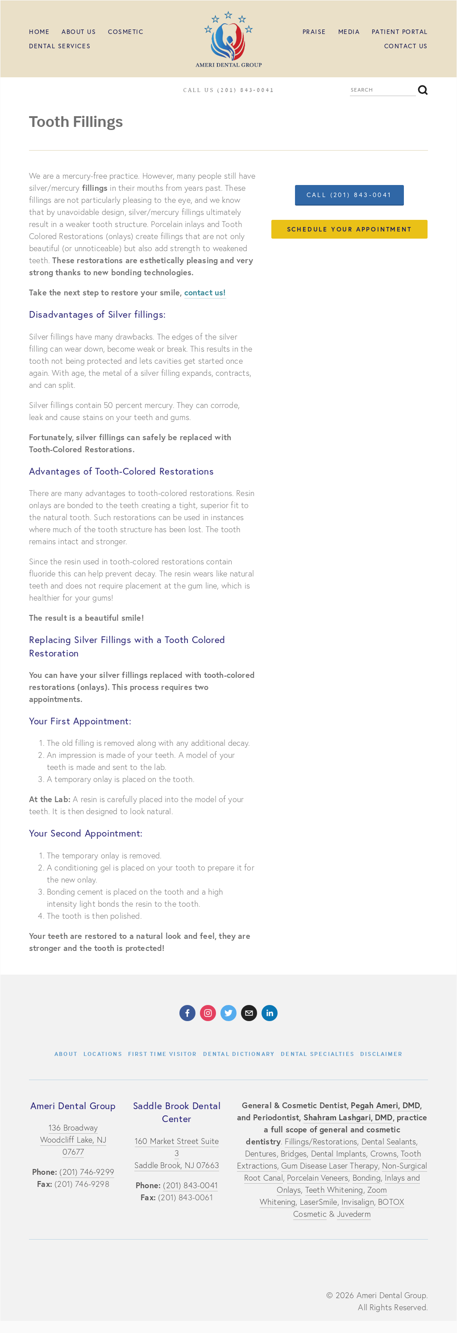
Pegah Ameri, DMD (385, 1105)
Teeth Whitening (334, 1190)
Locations (102, 1053)
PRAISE (314, 32)
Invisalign (357, 1202)
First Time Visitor (162, 1053)
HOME (39, 32)
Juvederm (353, 1214)
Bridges (294, 1153)
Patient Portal (400, 32)
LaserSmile (318, 1202)
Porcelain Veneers (317, 1178)
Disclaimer (381, 1053)
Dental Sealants (388, 1141)
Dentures (260, 1153)
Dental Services (60, 46)
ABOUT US (79, 32)
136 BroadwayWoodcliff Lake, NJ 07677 (73, 1140)
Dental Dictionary (239, 1053)
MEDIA (349, 32)
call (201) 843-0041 (349, 195)
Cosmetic (125, 32)
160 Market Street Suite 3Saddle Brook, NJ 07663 (176, 1153)
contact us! (205, 292)
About (66, 1053)
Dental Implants (338, 1153)
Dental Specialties (317, 1053)
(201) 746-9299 (86, 1172)
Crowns (383, 1153)
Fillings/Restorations (321, 1141)
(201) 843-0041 (190, 1185)
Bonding (367, 1178)
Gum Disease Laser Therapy (329, 1166)
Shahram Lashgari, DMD (348, 1117)
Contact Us (406, 46)
